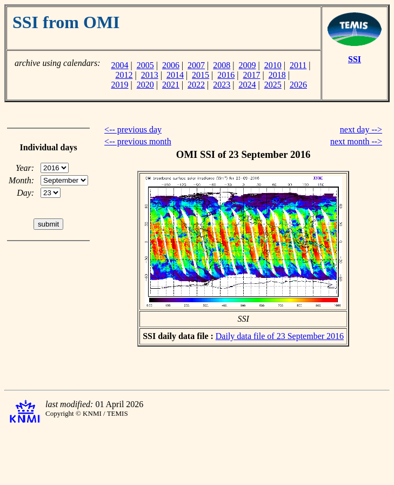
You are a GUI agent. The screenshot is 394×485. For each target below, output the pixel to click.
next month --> (356, 141)
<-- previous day (133, 129)
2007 (196, 65)
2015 (200, 74)
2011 (298, 65)
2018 (277, 74)
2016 (226, 74)
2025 (273, 84)
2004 (119, 65)
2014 (175, 74)
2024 (247, 84)
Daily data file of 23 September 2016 (280, 336)
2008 (221, 65)
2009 (247, 65)
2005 (145, 65)
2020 (145, 84)
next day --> (361, 129)
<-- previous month (137, 141)
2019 (119, 84)
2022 (196, 84)
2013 (149, 74)
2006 (170, 65)
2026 (298, 84)
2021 (170, 84)
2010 (273, 65)
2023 (221, 84)
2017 (252, 74)
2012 (123, 74)
